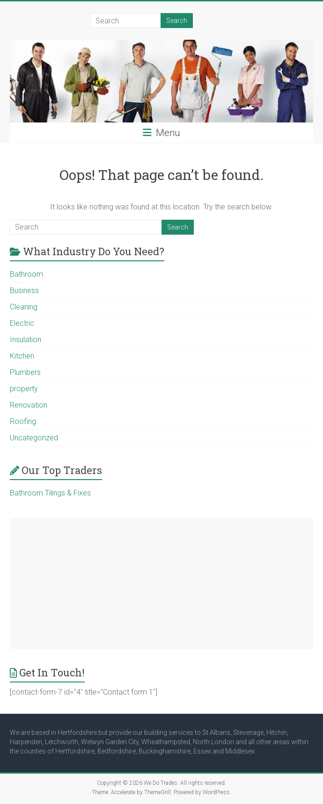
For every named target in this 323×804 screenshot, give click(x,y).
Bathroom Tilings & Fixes (50, 492)
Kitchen (22, 356)
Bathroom (26, 274)
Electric (22, 323)
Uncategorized (34, 437)
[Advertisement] (162, 583)
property (24, 388)
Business (24, 290)
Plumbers (25, 372)
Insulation (25, 339)
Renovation (28, 405)
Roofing (23, 421)
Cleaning (23, 306)
